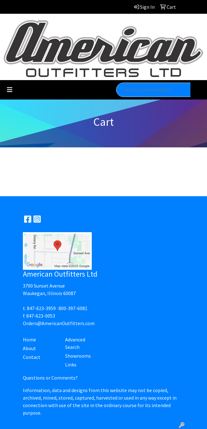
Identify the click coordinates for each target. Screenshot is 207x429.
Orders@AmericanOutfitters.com (59, 323)
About (29, 348)
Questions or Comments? (50, 378)
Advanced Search (75, 343)
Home (29, 339)
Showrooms (78, 356)
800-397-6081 (73, 308)
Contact (31, 357)
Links (70, 364)
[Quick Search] (153, 90)
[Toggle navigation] (9, 89)
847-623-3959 (41, 308)
